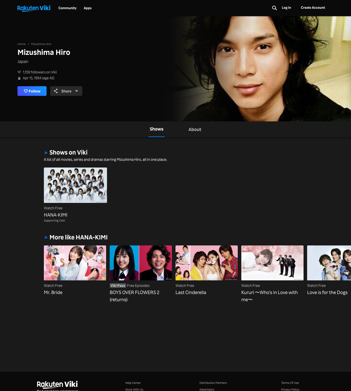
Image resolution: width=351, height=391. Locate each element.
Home (21, 43)
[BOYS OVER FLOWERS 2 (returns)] (141, 274)
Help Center (133, 383)
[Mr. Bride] (75, 270)
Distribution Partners (213, 383)
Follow (33, 91)
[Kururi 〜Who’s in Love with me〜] (272, 274)
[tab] (156, 129)
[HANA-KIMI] (75, 193)
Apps (88, 8)
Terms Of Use (290, 383)
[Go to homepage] (33, 8)
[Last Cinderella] (207, 270)
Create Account (313, 7)
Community (67, 8)
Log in (286, 7)
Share (68, 90)
